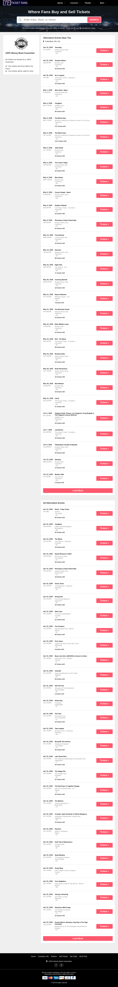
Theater (89, 3)
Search (94, 20)
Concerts (75, 3)
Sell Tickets (63, 956)
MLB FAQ (83, 956)
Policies (54, 956)
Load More (78, 490)
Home (33, 956)
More (103, 3)
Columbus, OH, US (51, 41)
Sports (61, 3)
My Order (73, 956)
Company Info (43, 956)
